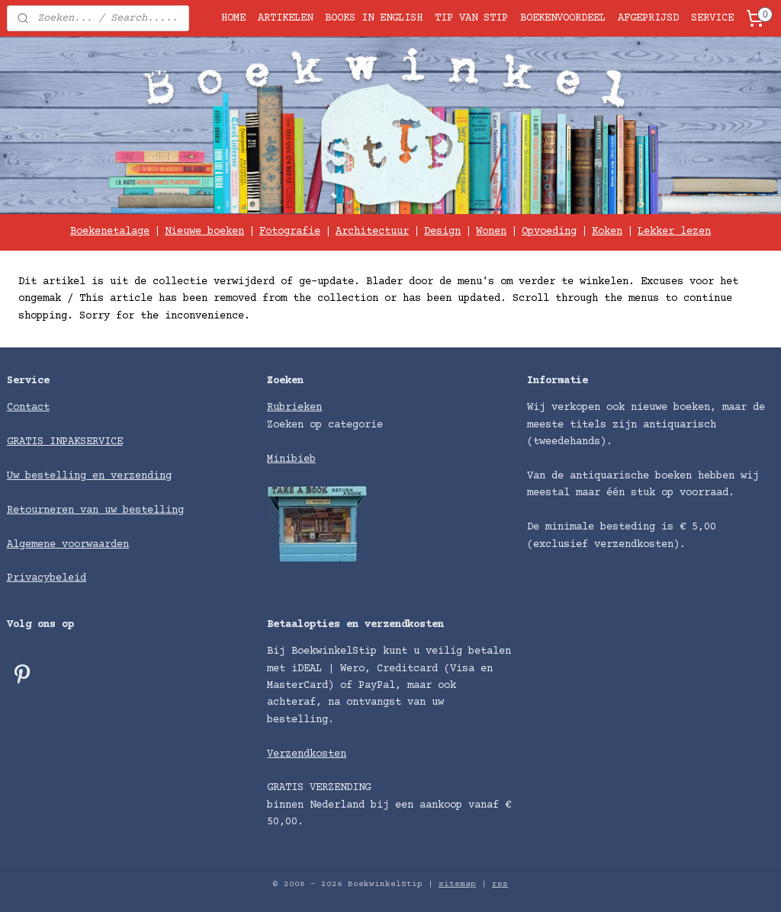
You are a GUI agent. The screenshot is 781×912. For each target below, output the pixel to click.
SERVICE (712, 18)
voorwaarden (95, 545)
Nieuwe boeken (204, 232)
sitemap (457, 884)
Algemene (34, 545)
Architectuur (372, 232)
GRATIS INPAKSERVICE (65, 442)
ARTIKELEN (285, 18)
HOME (233, 18)
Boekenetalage (109, 232)
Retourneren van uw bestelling (95, 510)
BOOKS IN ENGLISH (374, 18)
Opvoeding (549, 232)
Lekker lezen (674, 232)
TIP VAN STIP (471, 18)
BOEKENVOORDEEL (563, 18)
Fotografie (289, 232)
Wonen (491, 232)
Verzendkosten (306, 754)
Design (442, 232)
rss (500, 884)
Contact (28, 408)
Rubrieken (294, 408)
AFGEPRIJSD (648, 18)
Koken (607, 232)
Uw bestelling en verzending (89, 476)
